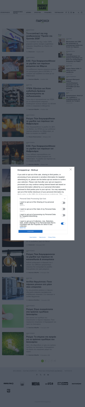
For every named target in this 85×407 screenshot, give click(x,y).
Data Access (42, 237)
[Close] (71, 169)
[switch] (63, 203)
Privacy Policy (51, 237)
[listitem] (42, 199)
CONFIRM (30, 231)
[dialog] (42, 203)
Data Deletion (33, 237)
